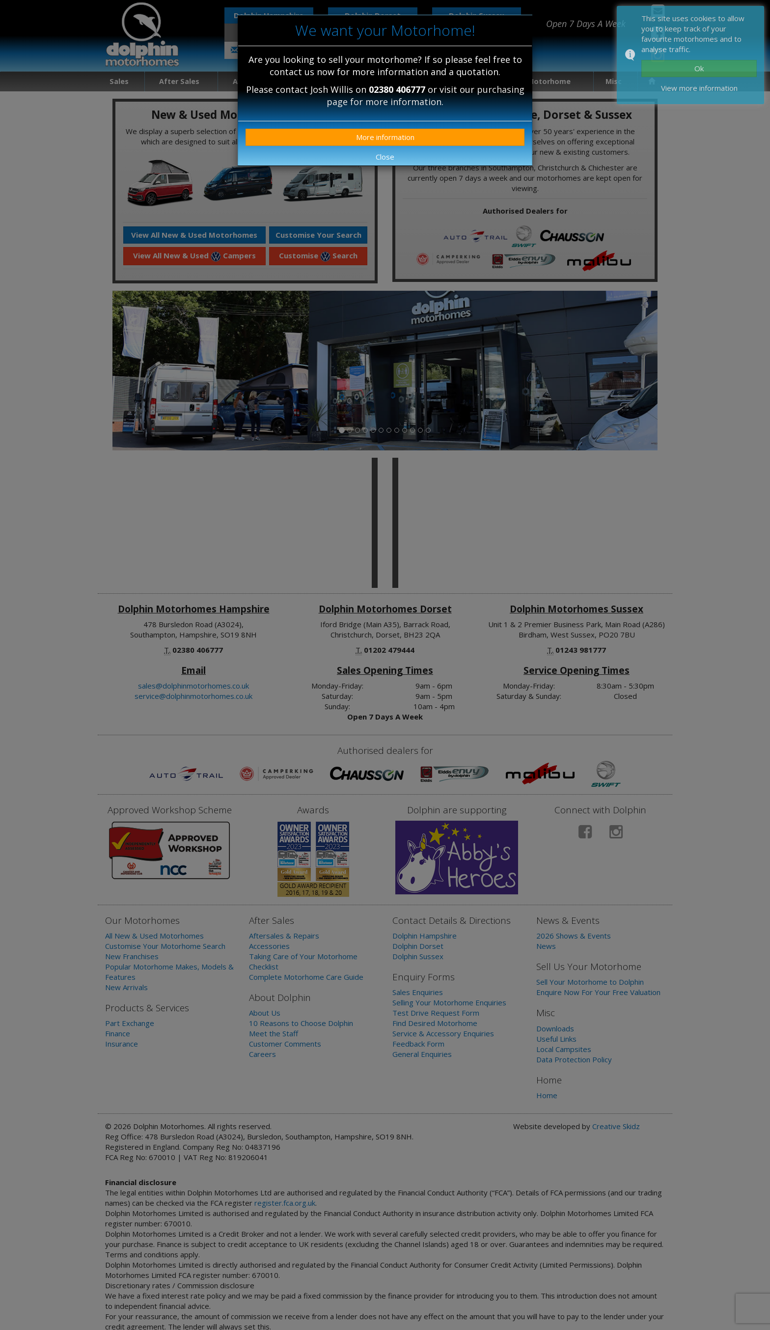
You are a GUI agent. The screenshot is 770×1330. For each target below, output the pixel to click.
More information (385, 137)
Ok (699, 68)
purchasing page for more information (425, 95)
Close (385, 157)
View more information (699, 88)
